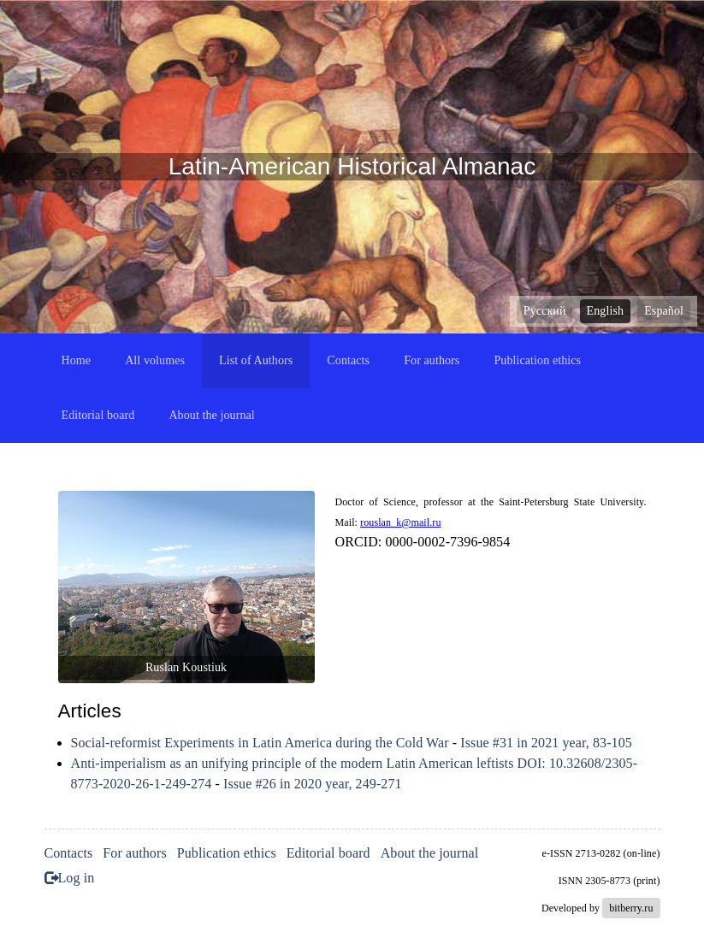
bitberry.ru (631, 908)
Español (663, 310)
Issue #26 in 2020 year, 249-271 (312, 783)
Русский (545, 310)
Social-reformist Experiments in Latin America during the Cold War (260, 742)
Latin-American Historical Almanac (352, 166)
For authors (431, 360)
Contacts (348, 360)
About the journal (211, 415)
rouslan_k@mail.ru (400, 522)
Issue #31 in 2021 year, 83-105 (546, 742)
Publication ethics (537, 360)
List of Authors (256, 360)
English (605, 310)
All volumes (155, 360)
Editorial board (98, 415)
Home (77, 360)
